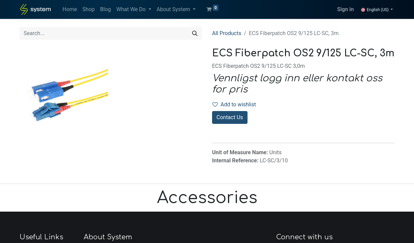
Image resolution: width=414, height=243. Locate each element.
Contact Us (229, 117)
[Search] (195, 33)
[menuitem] (70, 9)
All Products (226, 33)
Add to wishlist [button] (234, 104)
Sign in (345, 9)
